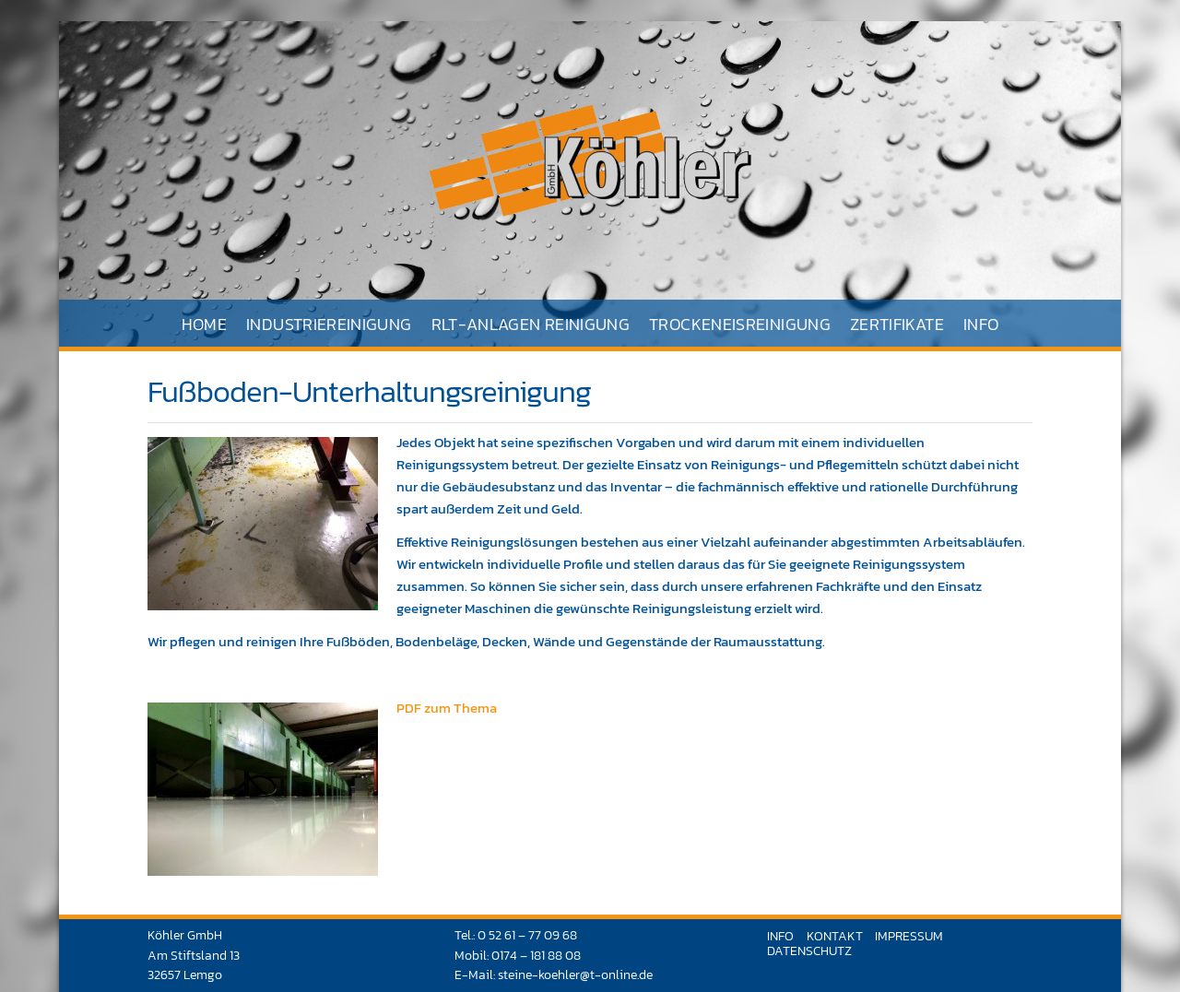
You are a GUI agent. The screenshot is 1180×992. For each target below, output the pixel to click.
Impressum (909, 936)
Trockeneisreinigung (740, 324)
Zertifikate (897, 324)
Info (980, 324)
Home (204, 324)
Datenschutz (809, 950)
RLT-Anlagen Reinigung (531, 324)
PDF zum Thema (446, 707)
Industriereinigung (328, 324)
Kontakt (835, 936)
